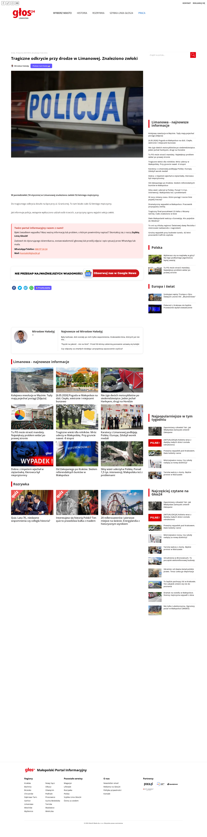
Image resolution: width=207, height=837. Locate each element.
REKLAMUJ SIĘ (199, 3)
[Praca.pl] (148, 784)
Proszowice (50, 797)
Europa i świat (163, 286)
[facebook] (14, 288)
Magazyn (68, 783)
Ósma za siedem (71, 800)
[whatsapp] (31, 288)
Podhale (49, 793)
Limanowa (28, 804)
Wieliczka (49, 811)
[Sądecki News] (160, 784)
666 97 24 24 (41, 249)
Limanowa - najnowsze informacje (41, 361)
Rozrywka (99, 12)
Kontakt (106, 793)
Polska (157, 247)
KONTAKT (187, 3)
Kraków (27, 783)
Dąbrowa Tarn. (30, 797)
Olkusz (48, 786)
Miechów (28, 807)
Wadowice (49, 807)
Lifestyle (67, 786)
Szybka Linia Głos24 (121, 12)
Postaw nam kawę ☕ (41, 66)
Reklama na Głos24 (111, 786)
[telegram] (25, 288)
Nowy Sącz (50, 783)
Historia (82, 12)
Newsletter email (111, 783)
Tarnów (48, 804)
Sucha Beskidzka (52, 800)
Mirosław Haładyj (21, 66)
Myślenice (28, 811)
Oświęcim (49, 790)
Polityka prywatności (112, 790)
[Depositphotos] (172, 784)
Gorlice (27, 800)
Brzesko (27, 790)
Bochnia (27, 786)
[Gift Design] (148, 789)
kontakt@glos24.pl (30, 253)
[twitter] (20, 288)
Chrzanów (28, 793)
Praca (141, 12)
